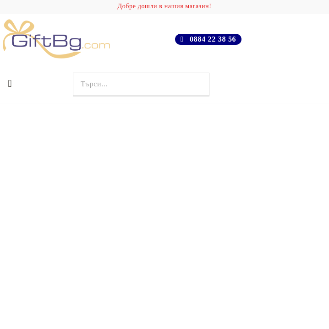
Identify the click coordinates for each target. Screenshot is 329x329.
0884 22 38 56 (213, 39)
